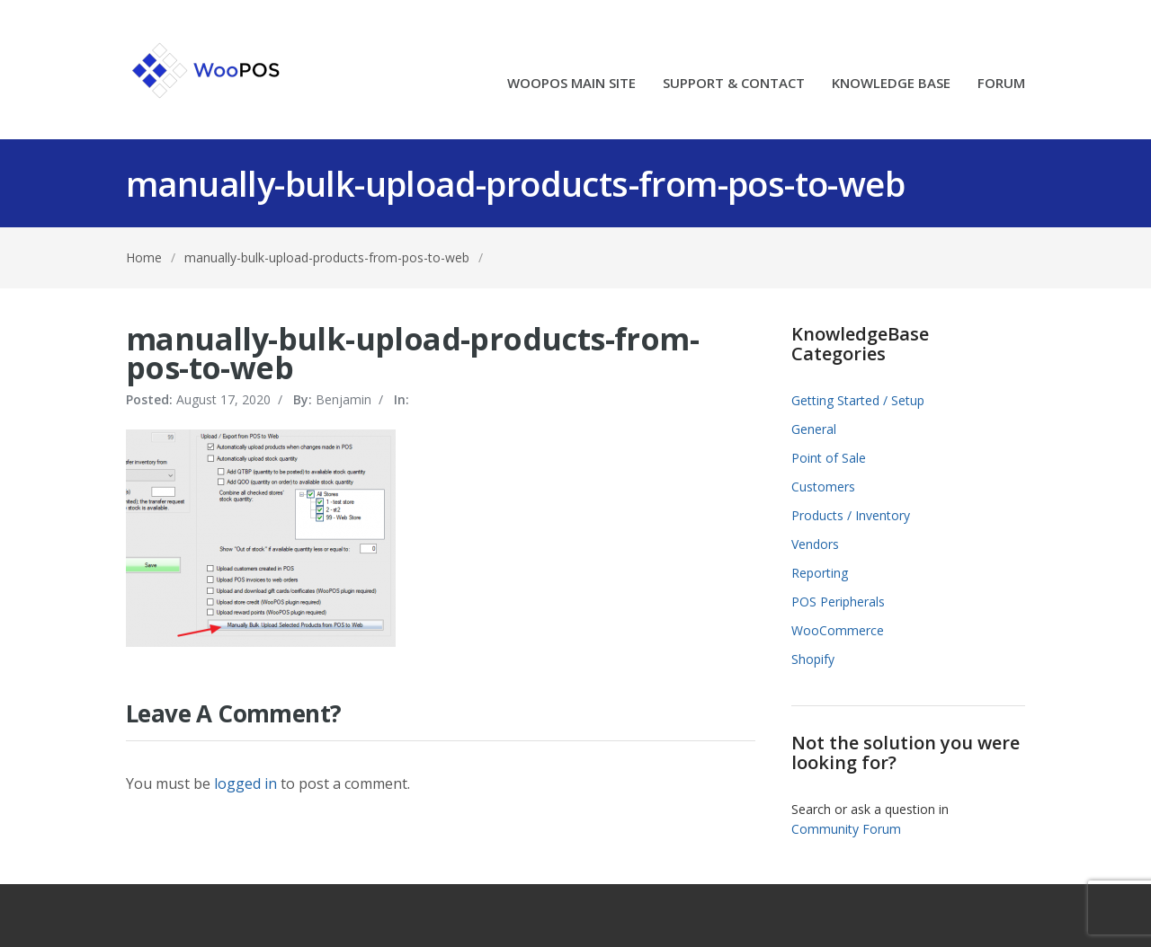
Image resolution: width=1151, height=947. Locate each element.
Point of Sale (828, 457)
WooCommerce (837, 630)
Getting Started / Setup (857, 400)
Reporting (819, 572)
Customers (823, 486)
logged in (245, 783)
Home (144, 257)
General (813, 429)
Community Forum (846, 828)
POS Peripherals (838, 601)
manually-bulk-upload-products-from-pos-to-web (326, 257)
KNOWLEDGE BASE (891, 84)
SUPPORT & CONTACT (734, 84)
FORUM (1001, 84)
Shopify (812, 659)
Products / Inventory (850, 515)
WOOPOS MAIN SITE (571, 84)
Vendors (815, 544)
